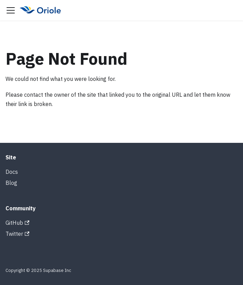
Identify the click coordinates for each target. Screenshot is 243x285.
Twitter (17, 233)
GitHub (17, 222)
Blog (11, 182)
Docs (12, 171)
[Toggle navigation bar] (11, 10)
